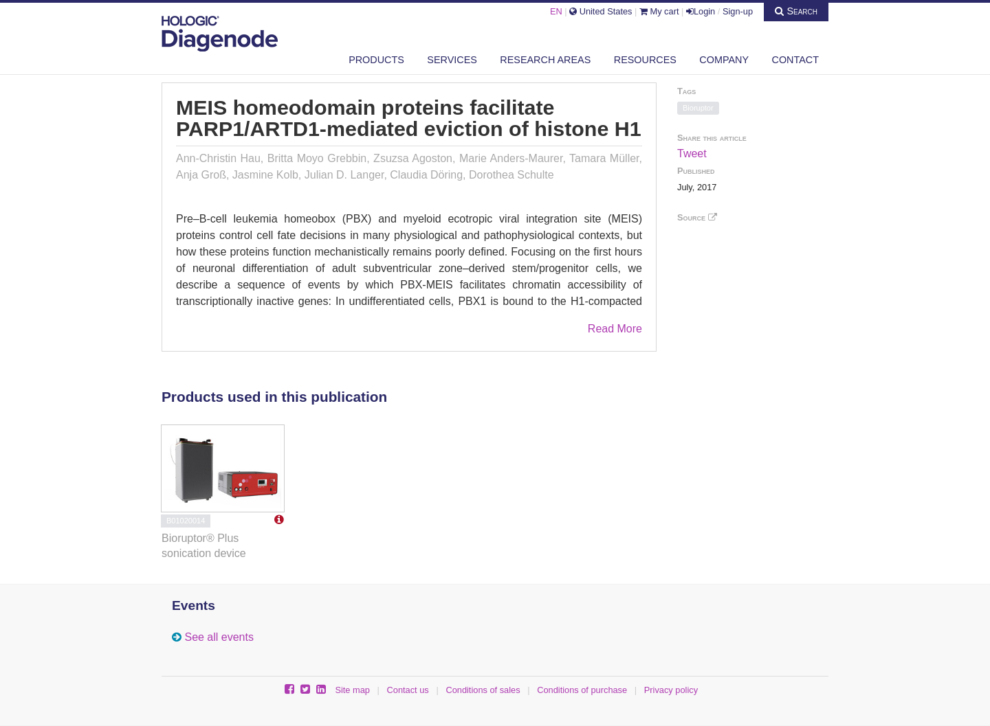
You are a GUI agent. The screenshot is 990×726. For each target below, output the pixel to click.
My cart (659, 11)
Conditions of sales (483, 690)
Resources (645, 59)
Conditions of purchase (582, 690)
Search (796, 10)
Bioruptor (698, 108)
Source (697, 217)
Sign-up (738, 11)
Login (700, 11)
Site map (352, 690)
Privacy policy (671, 690)
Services (452, 59)
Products (376, 59)
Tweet (692, 153)
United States (600, 11)
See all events (219, 637)
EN (556, 11)
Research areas (545, 59)
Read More (615, 328)
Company (724, 59)
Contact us (408, 690)
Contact (795, 59)
